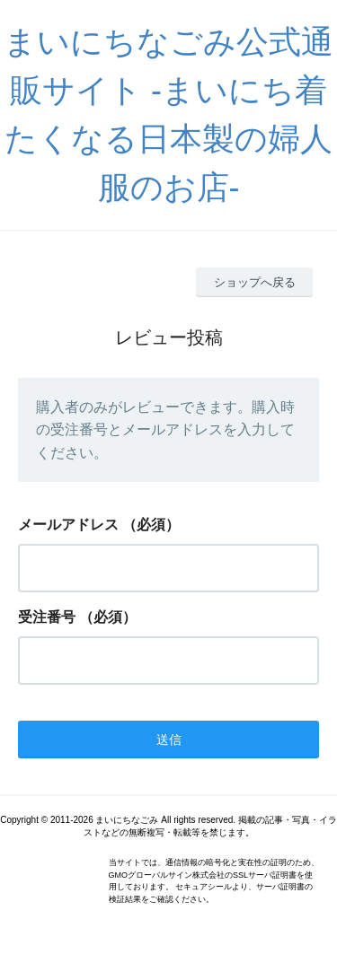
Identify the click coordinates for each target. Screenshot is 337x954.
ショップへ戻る (255, 282)
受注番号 (46, 617)
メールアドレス (68, 524)
